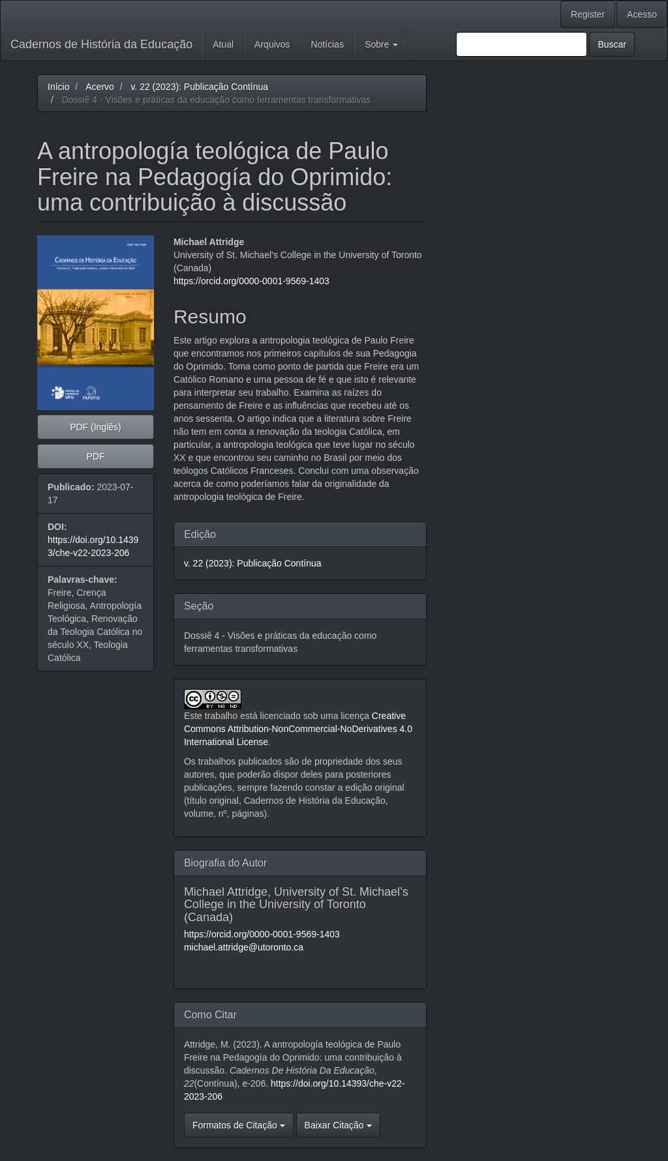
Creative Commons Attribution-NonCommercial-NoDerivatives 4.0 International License (298, 729)
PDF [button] (95, 456)
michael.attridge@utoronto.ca (243, 947)
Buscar (612, 44)
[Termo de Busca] (521, 44)
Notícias (327, 44)
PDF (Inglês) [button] (95, 427)
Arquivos (272, 44)
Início (58, 86)
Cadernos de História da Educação (101, 44)
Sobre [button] (381, 44)
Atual (223, 44)
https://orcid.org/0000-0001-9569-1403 (251, 281)
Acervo (99, 86)
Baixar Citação (338, 1125)
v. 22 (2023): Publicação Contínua (199, 86)
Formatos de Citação (238, 1125)
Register (588, 14)
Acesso (642, 14)
